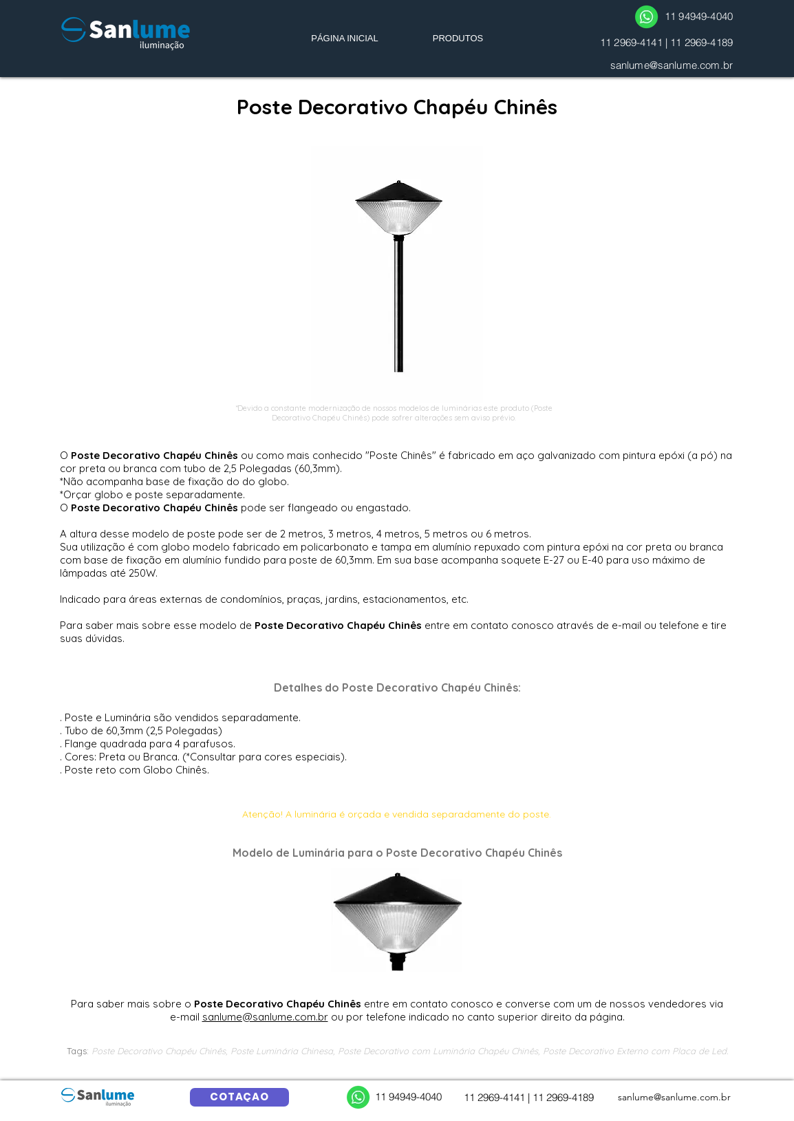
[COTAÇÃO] (239, 1097)
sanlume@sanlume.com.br (671, 65)
